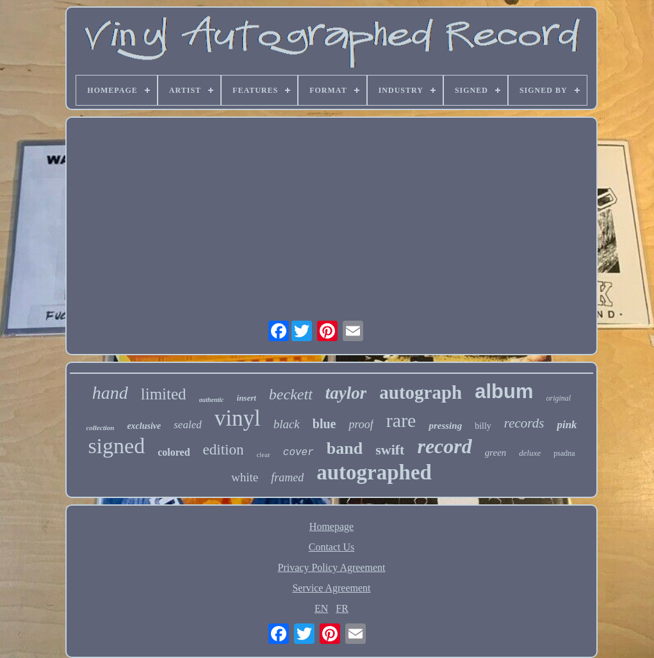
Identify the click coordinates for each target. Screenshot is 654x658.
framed (287, 477)
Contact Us (332, 547)
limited (163, 394)
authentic (211, 399)
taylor (346, 393)
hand (110, 393)
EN (321, 608)
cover (298, 452)
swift (389, 450)
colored (174, 452)
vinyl (238, 418)
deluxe (530, 453)
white (244, 477)
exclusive (144, 426)
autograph (420, 392)
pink (566, 425)
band (345, 448)
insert (246, 398)
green (496, 452)
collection (100, 427)
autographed (374, 472)
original (558, 398)
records (524, 423)
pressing (445, 426)
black (287, 424)
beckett (291, 394)
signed (116, 446)
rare (401, 420)
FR (342, 608)
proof (360, 424)
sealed (187, 425)
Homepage (331, 526)
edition (223, 450)
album (504, 391)
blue (324, 424)
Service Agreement (331, 587)
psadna (564, 453)
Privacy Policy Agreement (332, 567)
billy (483, 426)
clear (263, 454)
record (444, 446)
